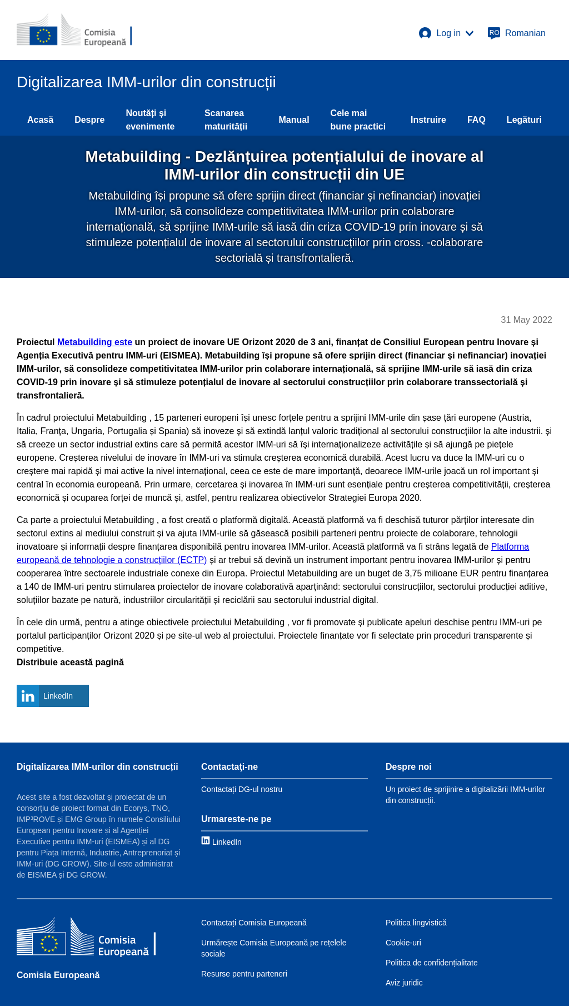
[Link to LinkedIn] (221, 842)
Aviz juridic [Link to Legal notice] (404, 982)
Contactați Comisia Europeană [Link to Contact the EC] (254, 922)
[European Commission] (74, 30)
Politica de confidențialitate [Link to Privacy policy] (432, 962)
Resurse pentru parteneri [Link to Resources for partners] (244, 973)
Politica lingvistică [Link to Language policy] (416, 922)
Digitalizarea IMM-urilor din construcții (97, 766)
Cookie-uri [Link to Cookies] (403, 942)
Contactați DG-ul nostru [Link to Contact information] (241, 789)
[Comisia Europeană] (86, 938)
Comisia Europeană (58, 975)
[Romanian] (516, 33)
